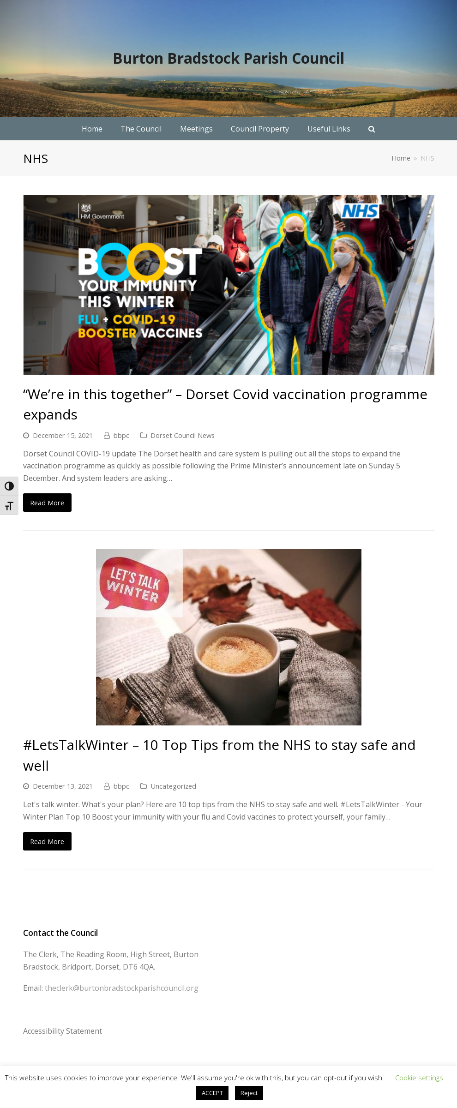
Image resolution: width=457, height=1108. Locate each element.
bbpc (121, 435)
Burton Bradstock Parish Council (228, 58)
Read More (47, 502)
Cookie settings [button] (419, 1077)
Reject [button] (249, 1093)
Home (400, 158)
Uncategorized (173, 786)
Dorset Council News (182, 435)
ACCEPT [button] (212, 1093)
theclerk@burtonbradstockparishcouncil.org (121, 988)
